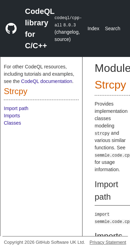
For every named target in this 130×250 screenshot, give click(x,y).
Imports (12, 115)
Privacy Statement (107, 242)
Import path (16, 108)
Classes (12, 123)
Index (93, 28)
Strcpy (15, 91)
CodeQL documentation (46, 81)
